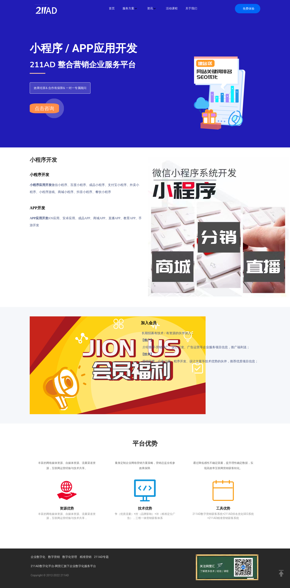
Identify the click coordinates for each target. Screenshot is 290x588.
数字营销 (54, 557)
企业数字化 (38, 557)
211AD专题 (101, 557)
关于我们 (191, 8)
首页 (112, 8)
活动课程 (172, 8)
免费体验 (248, 8)
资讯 (151, 8)
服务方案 (130, 8)
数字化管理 (69, 557)
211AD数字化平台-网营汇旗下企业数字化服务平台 (63, 566)
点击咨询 (44, 108)
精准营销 (85, 557)
